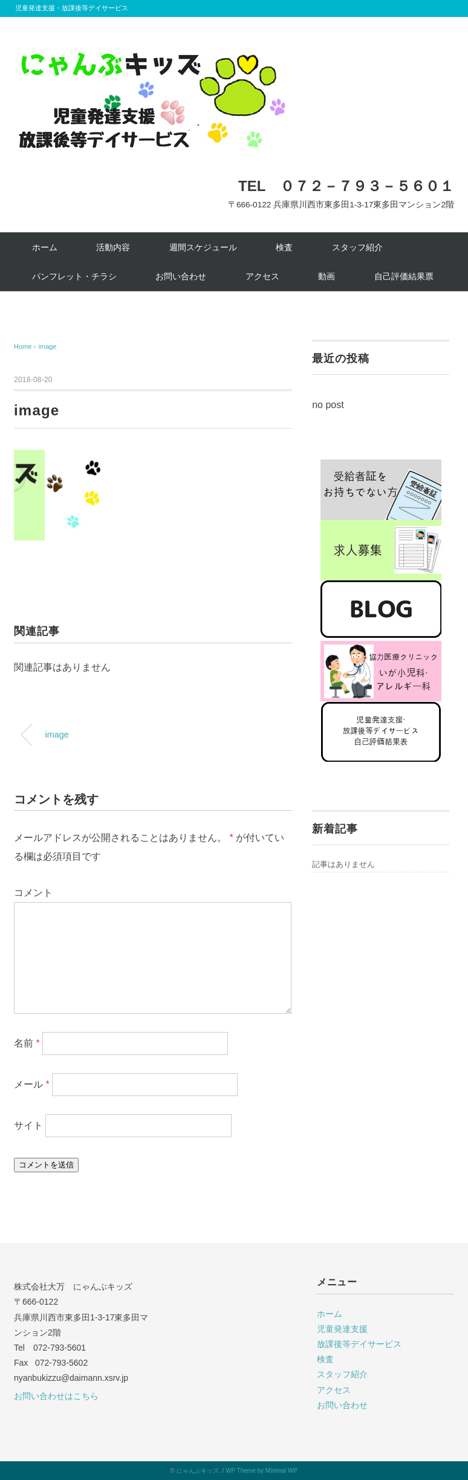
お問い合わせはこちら (56, 1396)
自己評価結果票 (404, 276)
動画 (326, 276)
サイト (28, 1125)
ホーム (44, 247)
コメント (33, 893)
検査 (284, 247)
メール (32, 1084)
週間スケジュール (203, 247)
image (48, 346)
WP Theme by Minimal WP (261, 1470)
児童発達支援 (342, 1329)
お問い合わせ (180, 276)
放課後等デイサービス (359, 1344)
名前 (27, 1043)
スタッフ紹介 (357, 247)
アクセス (262, 276)
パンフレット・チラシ (74, 276)
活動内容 (113, 247)
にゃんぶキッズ (198, 1470)
